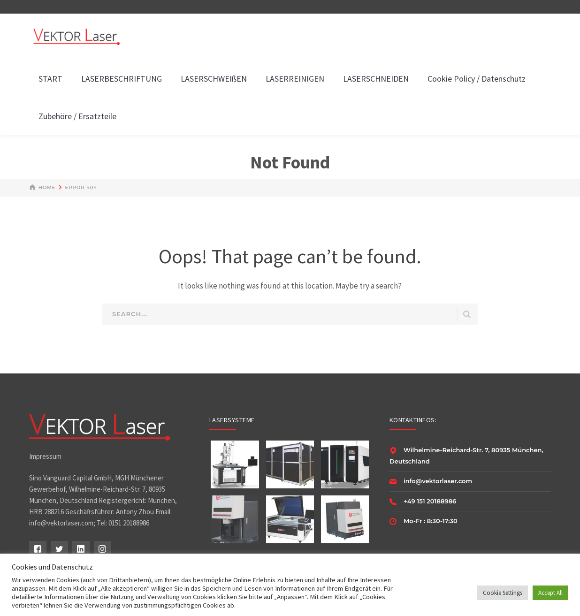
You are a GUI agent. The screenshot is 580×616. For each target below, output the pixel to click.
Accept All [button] (550, 593)
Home (47, 187)
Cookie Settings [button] (502, 593)
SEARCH (467, 314)
